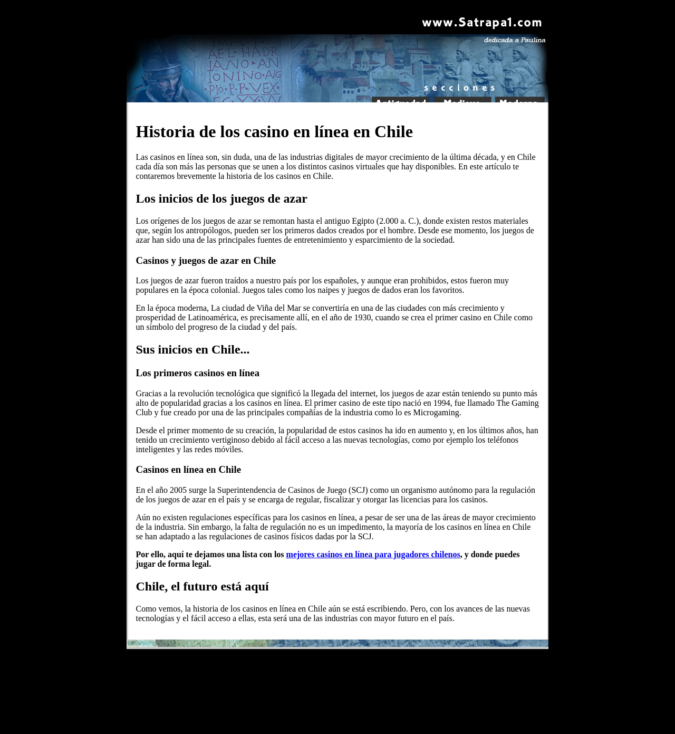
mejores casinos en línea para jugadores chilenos (373, 554)
